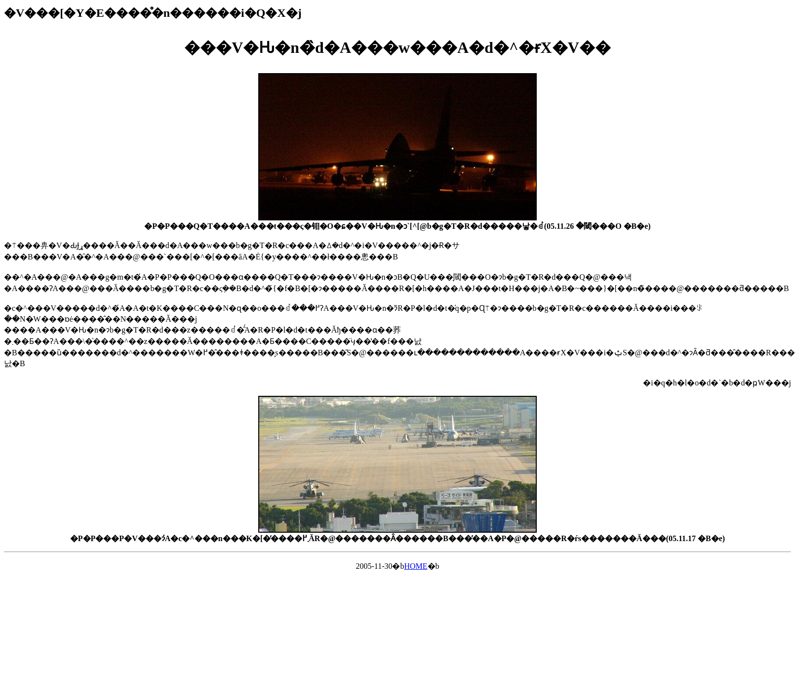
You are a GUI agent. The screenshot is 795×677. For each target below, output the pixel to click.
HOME (415, 566)
